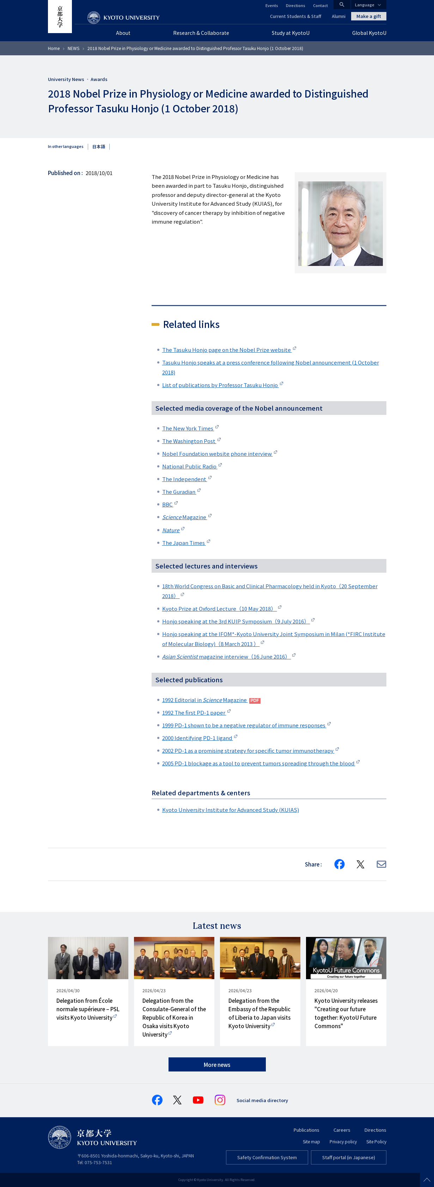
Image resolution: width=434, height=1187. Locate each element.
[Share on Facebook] (339, 864)
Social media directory (262, 1100)
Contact (320, 5)
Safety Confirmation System (267, 1157)
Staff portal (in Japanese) (348, 1157)
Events (271, 5)
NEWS (73, 48)
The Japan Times (184, 542)
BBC (167, 504)
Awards (99, 79)
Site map (311, 1141)
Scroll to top (427, 1180)
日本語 (98, 146)
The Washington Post (189, 441)
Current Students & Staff (295, 16)
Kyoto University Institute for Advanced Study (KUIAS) (230, 809)
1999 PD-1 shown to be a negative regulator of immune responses (244, 725)
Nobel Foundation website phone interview (217, 453)
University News (66, 79)
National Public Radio (190, 466)
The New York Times (188, 428)
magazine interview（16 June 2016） (226, 656)
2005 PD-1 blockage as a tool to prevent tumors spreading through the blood (258, 763)
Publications (306, 1129)
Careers (342, 1129)
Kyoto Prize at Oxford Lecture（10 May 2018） (219, 608)
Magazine (184, 517)
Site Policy (376, 1141)
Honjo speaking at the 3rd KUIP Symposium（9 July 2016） (236, 621)
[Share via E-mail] (381, 864)
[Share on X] (360, 864)
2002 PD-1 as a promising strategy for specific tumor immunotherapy (248, 750)
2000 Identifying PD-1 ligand (197, 737)
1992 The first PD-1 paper (194, 712)
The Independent (184, 479)
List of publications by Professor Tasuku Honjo (220, 385)
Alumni (339, 16)
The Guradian (179, 491)
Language (364, 4)
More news (217, 1064)
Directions (295, 5)
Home (54, 48)
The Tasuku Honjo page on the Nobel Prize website (227, 349)
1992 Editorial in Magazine (205, 699)
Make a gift (368, 16)
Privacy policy (343, 1141)
